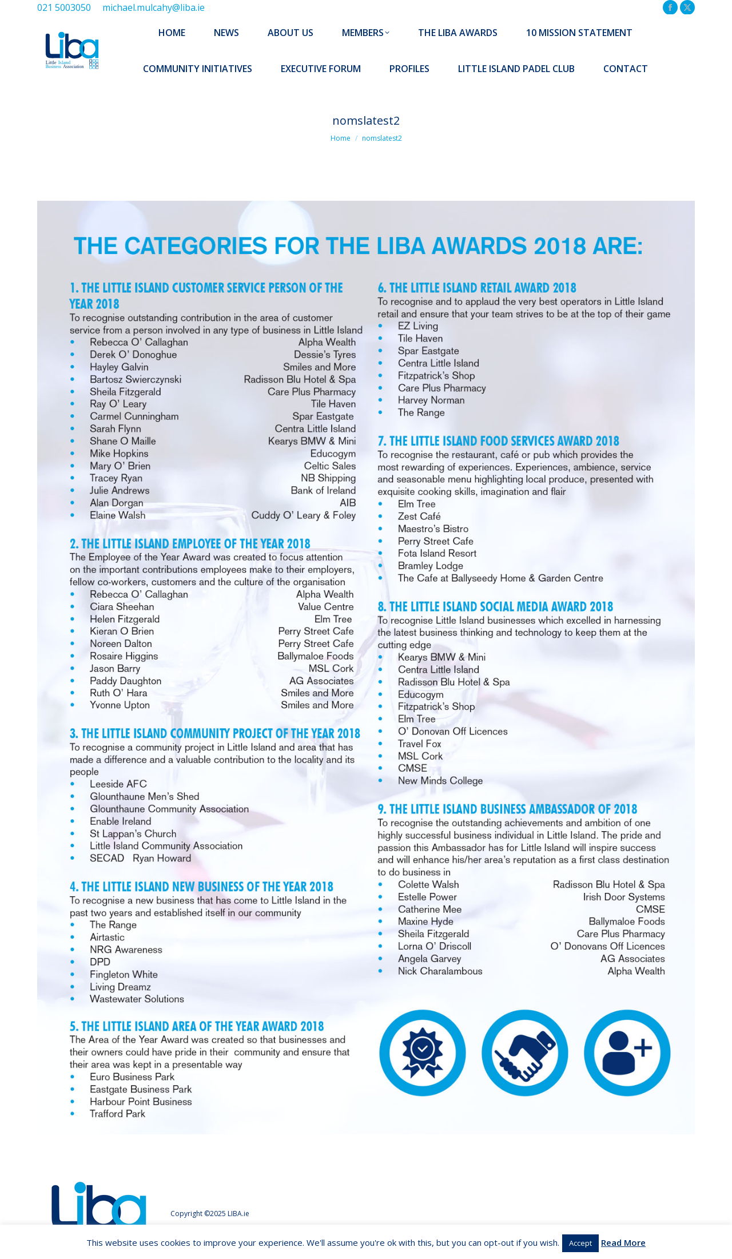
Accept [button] (580, 1243)
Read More (623, 1242)
